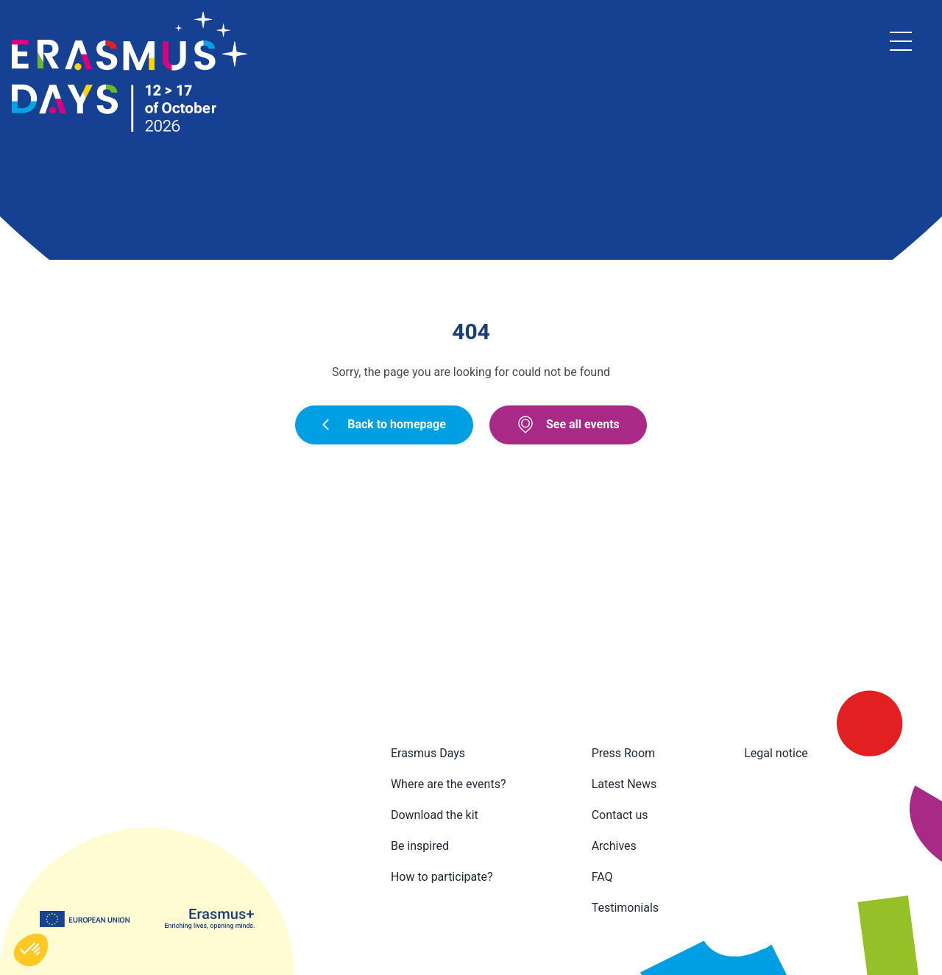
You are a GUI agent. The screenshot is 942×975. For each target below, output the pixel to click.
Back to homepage (384, 424)
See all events (568, 424)
